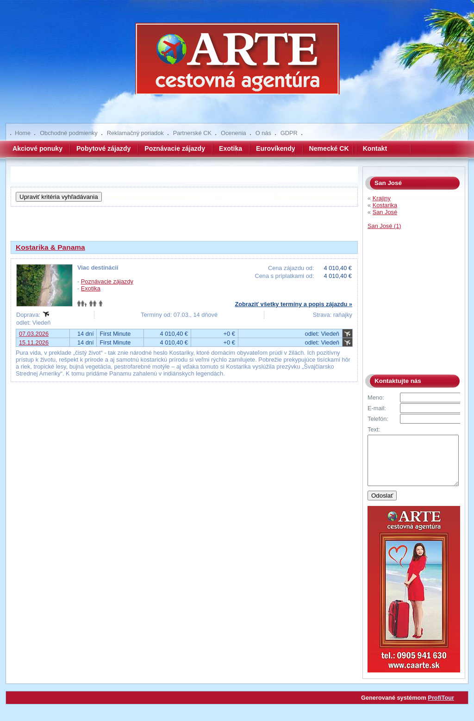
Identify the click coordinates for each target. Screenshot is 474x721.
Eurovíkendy (275, 148)
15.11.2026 (34, 342)
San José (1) (384, 225)
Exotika (230, 148)
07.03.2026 (34, 333)
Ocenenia (233, 132)
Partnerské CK (192, 132)
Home (23, 132)
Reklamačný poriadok (135, 132)
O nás (263, 132)
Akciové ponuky (37, 148)
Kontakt (375, 148)
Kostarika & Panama (50, 247)
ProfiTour (441, 707)
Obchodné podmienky (69, 132)
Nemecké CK (329, 148)
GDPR (289, 132)
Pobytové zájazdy (103, 148)
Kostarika (385, 205)
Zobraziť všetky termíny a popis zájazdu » (293, 304)
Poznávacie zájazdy (174, 148)
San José (385, 212)
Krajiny (382, 198)
